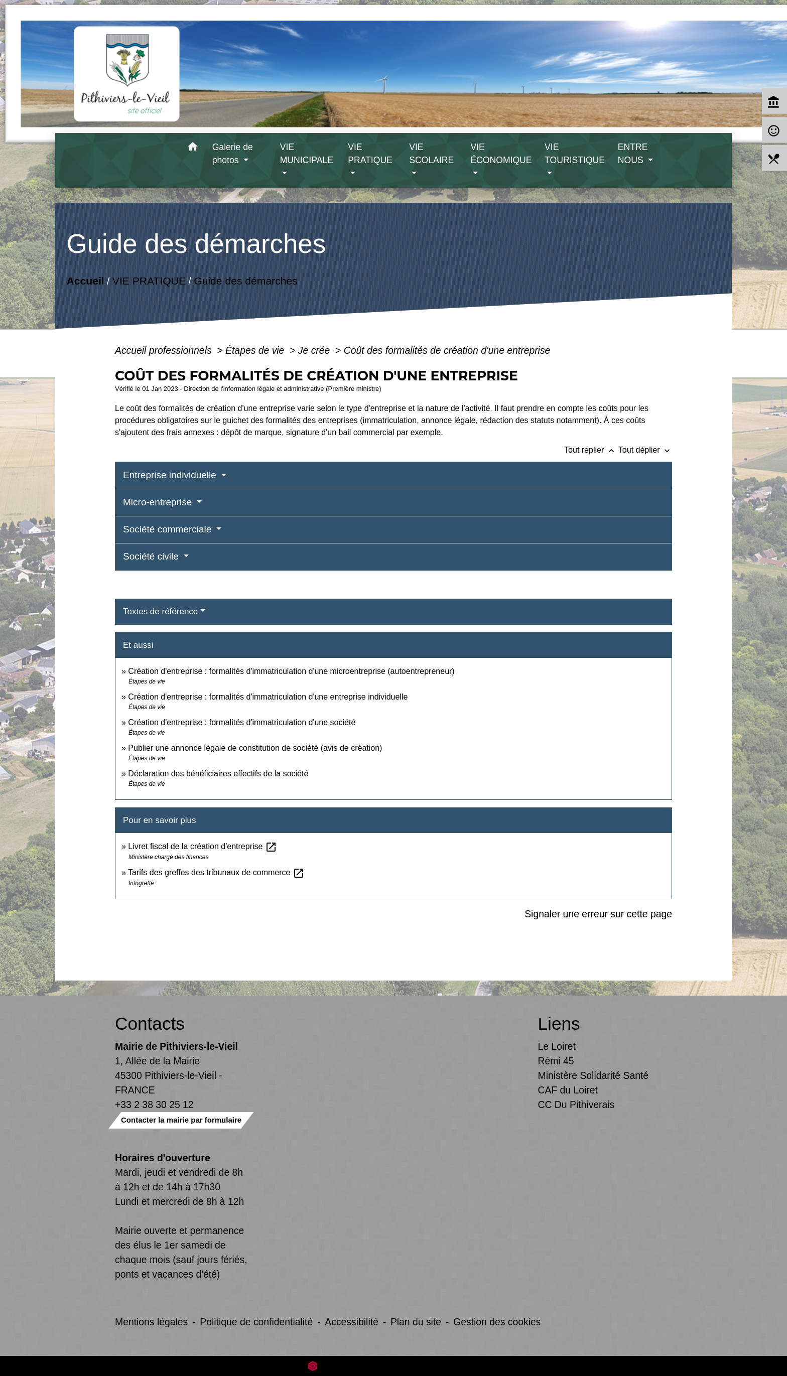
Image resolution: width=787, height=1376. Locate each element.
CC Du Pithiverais (576, 1104)
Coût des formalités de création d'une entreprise (447, 350)
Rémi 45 (556, 1060)
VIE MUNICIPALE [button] (306, 153)
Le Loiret (557, 1046)
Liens (559, 1023)
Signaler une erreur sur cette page (598, 913)
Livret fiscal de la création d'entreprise (202, 846)
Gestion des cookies (497, 1321)
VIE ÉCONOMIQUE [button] (501, 153)
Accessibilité (351, 1321)
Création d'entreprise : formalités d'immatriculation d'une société (241, 722)
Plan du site (415, 1321)
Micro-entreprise (159, 502)
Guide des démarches (246, 281)
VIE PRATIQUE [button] (370, 153)
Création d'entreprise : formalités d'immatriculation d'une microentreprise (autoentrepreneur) (291, 671)
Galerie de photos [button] (232, 153)
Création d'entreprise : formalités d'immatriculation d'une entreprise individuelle (268, 697)
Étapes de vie (256, 350)
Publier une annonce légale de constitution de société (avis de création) (255, 748)
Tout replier (591, 450)
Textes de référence (160, 611)
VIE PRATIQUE (149, 281)
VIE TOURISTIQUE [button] (575, 153)
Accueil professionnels (164, 350)
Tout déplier (645, 450)
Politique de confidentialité (256, 1321)
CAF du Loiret (568, 1089)
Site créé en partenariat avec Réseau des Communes (394, 1365)
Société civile (152, 556)
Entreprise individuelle (171, 475)
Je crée (315, 350)
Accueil (85, 281)
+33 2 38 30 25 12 (154, 1104)
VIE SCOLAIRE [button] (431, 153)
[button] (193, 148)
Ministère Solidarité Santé (593, 1075)
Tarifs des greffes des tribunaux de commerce (216, 872)
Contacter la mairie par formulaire (181, 1120)
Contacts (150, 1023)
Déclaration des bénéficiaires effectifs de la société (218, 773)
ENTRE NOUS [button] (633, 153)
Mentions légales (151, 1321)
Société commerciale (168, 529)
